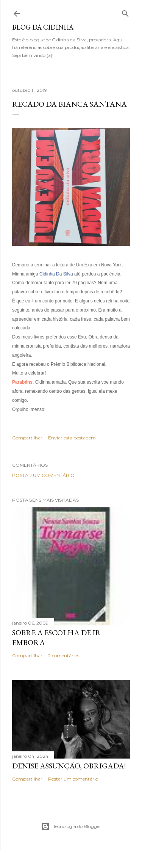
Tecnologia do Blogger (71, 826)
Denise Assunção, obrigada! (69, 766)
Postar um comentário (43, 475)
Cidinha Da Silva (56, 274)
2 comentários (63, 655)
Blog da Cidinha (42, 27)
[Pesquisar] (125, 12)
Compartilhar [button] (27, 438)
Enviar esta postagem (72, 438)
